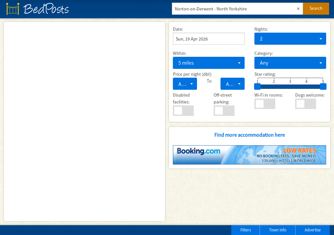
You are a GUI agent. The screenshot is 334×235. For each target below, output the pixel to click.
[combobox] (290, 39)
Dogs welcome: (310, 95)
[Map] (84, 121)
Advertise (313, 230)
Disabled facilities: (181, 98)
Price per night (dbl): (192, 74)
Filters (245, 230)
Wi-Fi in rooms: (268, 95)
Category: (263, 53)
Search (316, 8)
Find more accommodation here (249, 135)
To (209, 81)
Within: (179, 53)
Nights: (261, 29)
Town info (277, 230)
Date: (178, 29)
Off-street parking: (223, 98)
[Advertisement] (81, 228)
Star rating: (265, 74)
